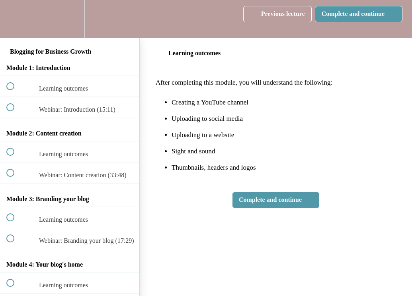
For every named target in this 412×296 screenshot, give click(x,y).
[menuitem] (69, 19)
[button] (14, 19)
